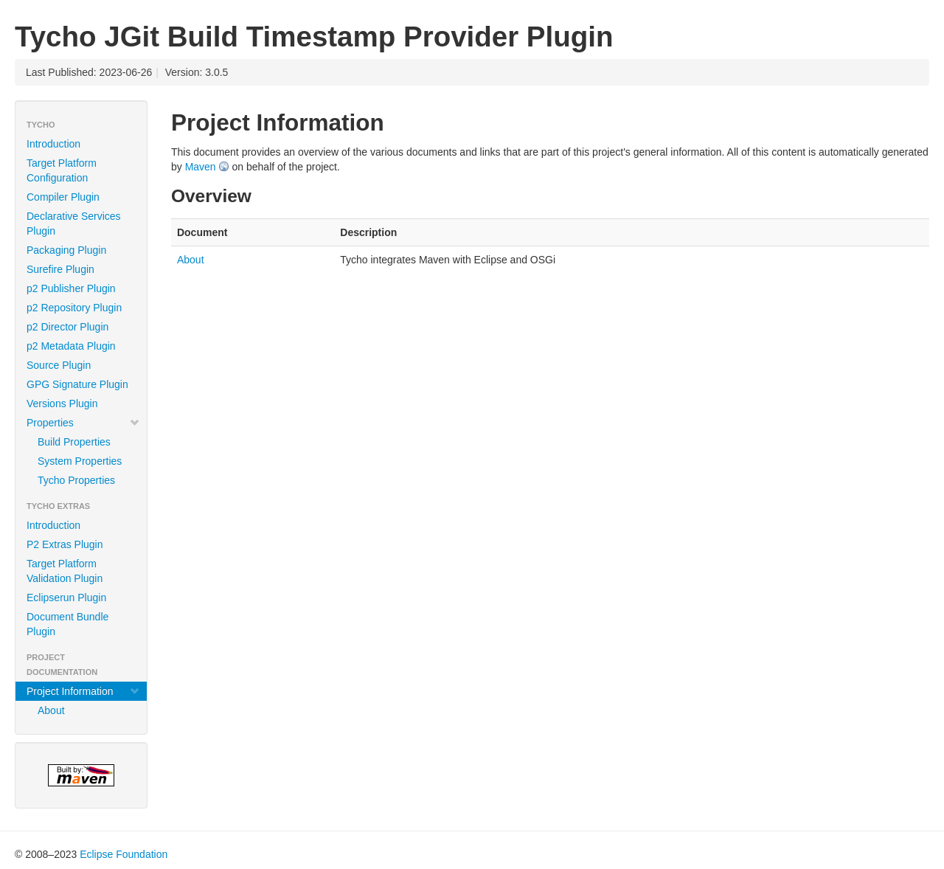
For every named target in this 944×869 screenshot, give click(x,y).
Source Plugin (59, 365)
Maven (200, 167)
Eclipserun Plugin (66, 597)
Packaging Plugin (66, 250)
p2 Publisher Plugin (71, 288)
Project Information (83, 691)
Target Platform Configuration (62, 170)
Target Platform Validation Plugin (65, 571)
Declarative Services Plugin (74, 223)
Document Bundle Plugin (67, 624)
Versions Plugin (62, 403)
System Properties (80, 461)
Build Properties (74, 442)
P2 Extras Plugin (65, 544)
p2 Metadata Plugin (71, 346)
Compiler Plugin (63, 197)
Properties (83, 423)
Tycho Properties (76, 480)
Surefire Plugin (60, 269)
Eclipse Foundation (123, 854)
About (51, 710)
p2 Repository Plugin (74, 308)
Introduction (53, 144)
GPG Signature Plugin (77, 384)
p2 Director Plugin (67, 327)
